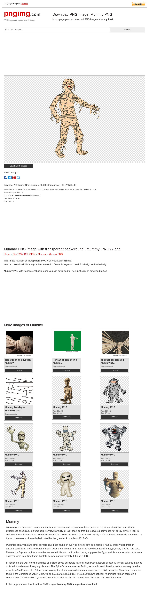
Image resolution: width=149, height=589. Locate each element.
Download (18, 370)
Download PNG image (18, 166)
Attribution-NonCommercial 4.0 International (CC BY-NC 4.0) (45, 185)
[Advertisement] (74, 55)
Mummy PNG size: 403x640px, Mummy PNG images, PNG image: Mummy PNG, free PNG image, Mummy (54, 189)
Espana (25, 3)
